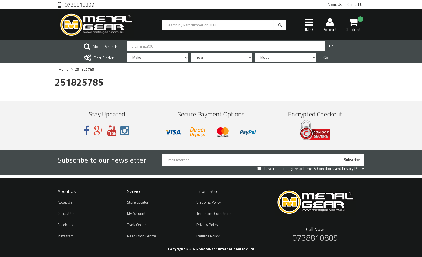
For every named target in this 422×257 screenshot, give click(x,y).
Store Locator (138, 202)
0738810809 (79, 4)
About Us (335, 4)
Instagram (65, 236)
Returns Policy (208, 236)
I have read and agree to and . (310, 168)
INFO (309, 24)
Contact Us (355, 4)
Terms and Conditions (213, 213)
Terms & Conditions (318, 168)
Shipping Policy (208, 202)
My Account (136, 213)
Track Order (136, 224)
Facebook (65, 224)
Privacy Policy (353, 168)
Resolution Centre (141, 236)
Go (331, 46)
